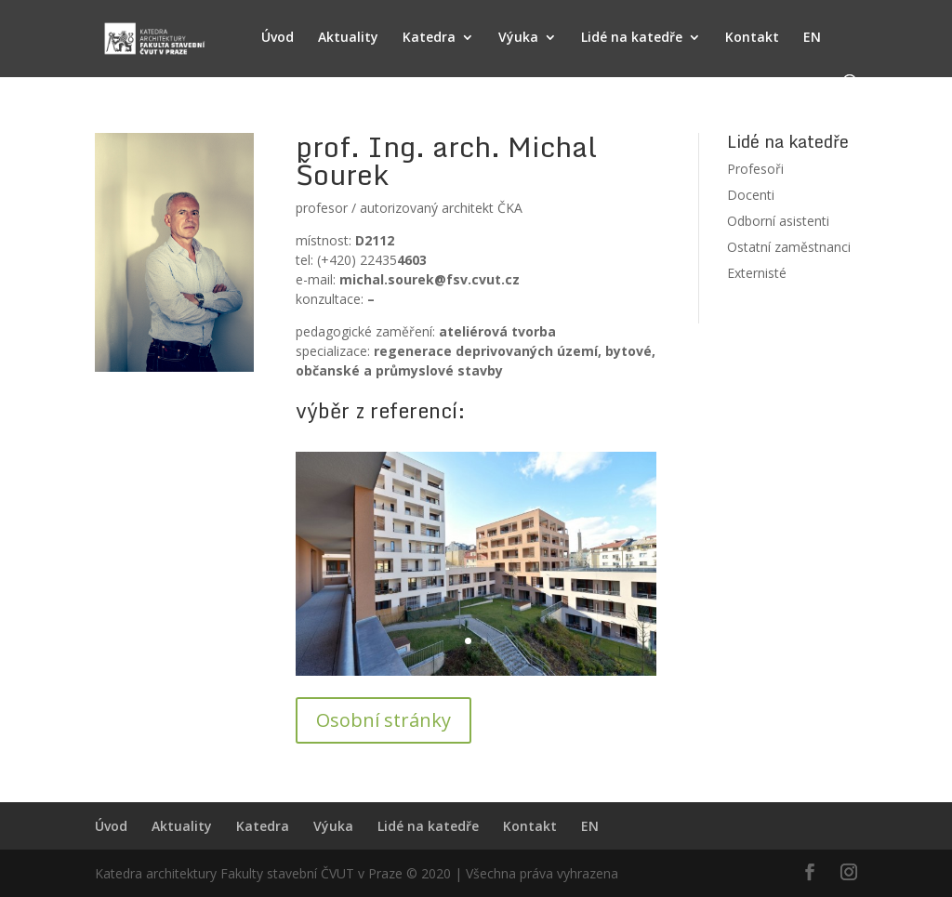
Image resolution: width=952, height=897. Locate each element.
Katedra (429, 38)
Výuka (518, 38)
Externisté (757, 273)
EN (812, 38)
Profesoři (755, 169)
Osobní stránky (383, 719)
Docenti (750, 195)
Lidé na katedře (631, 38)
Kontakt (752, 38)
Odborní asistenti (778, 221)
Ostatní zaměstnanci (789, 247)
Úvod (277, 38)
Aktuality (348, 38)
